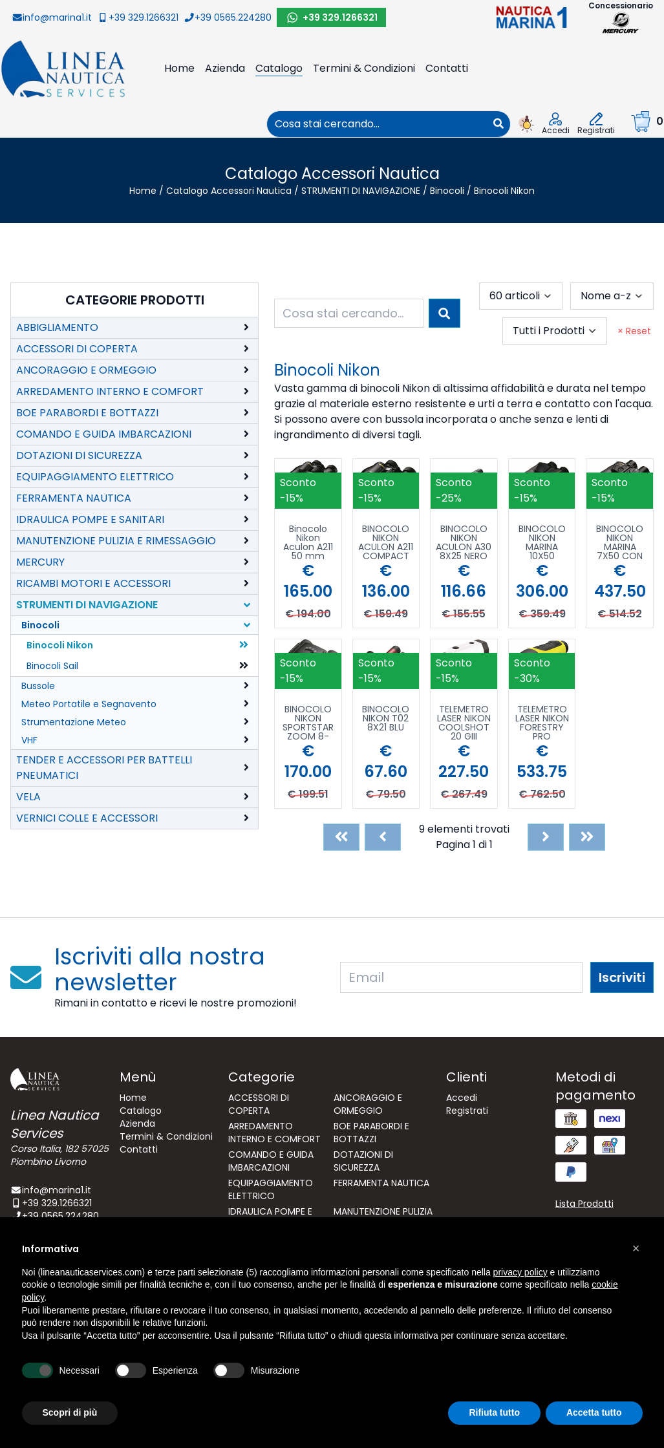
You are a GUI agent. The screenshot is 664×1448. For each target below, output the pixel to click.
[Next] (546, 837)
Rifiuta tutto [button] (494, 1412)
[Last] (587, 837)
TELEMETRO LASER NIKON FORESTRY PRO (542, 723)
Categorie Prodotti (134, 300)
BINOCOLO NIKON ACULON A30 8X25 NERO (463, 542)
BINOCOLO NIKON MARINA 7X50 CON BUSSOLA (619, 542)
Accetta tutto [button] (594, 1412)
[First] (341, 837)
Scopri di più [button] (70, 1412)
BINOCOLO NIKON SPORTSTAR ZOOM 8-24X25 (308, 723)
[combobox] (377, 124)
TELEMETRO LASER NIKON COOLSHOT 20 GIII (464, 723)
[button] (636, 1248)
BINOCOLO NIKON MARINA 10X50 (542, 542)
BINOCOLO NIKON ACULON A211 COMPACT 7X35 (385, 542)
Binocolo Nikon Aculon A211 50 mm (308, 542)
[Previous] (383, 837)
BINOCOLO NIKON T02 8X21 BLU (385, 719)
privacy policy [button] (520, 1272)
